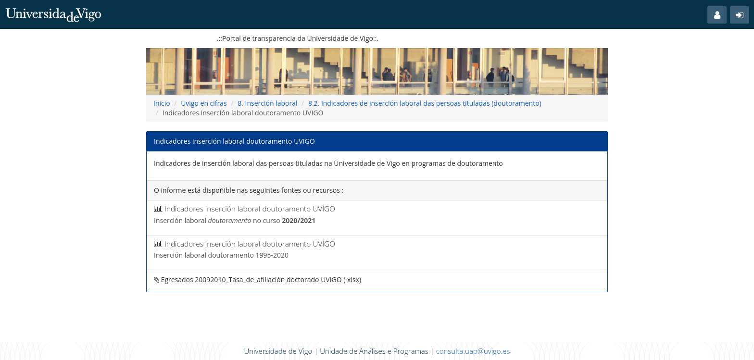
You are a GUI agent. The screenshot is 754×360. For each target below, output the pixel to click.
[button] (717, 15)
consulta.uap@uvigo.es (473, 351)
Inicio (161, 103)
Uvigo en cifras (204, 103)
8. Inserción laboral (267, 103)
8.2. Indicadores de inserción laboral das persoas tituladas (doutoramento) (424, 103)
